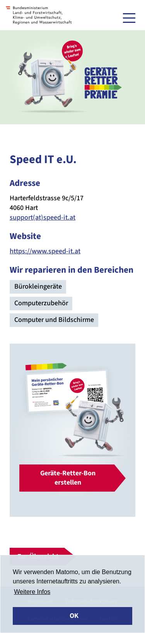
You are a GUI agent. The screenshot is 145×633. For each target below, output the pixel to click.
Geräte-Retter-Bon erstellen (68, 477)
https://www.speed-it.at (45, 251)
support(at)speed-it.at (42, 217)
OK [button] (74, 616)
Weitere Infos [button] (32, 591)
